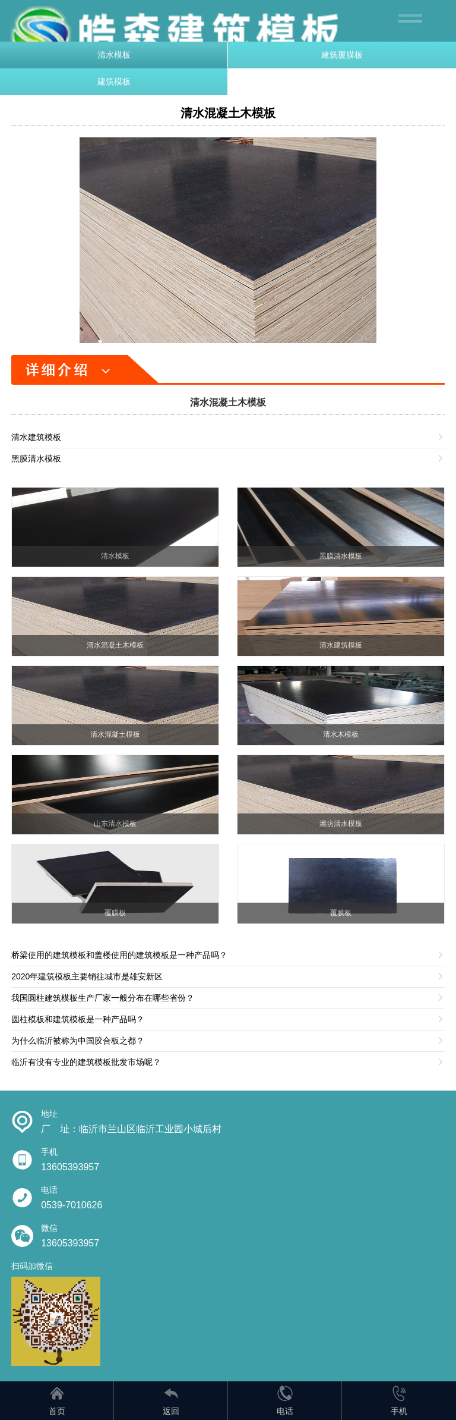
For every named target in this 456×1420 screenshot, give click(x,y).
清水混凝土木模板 (228, 113)
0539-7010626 (71, 1205)
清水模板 (114, 54)
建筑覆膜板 (342, 54)
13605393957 (70, 1167)
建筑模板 (114, 81)
